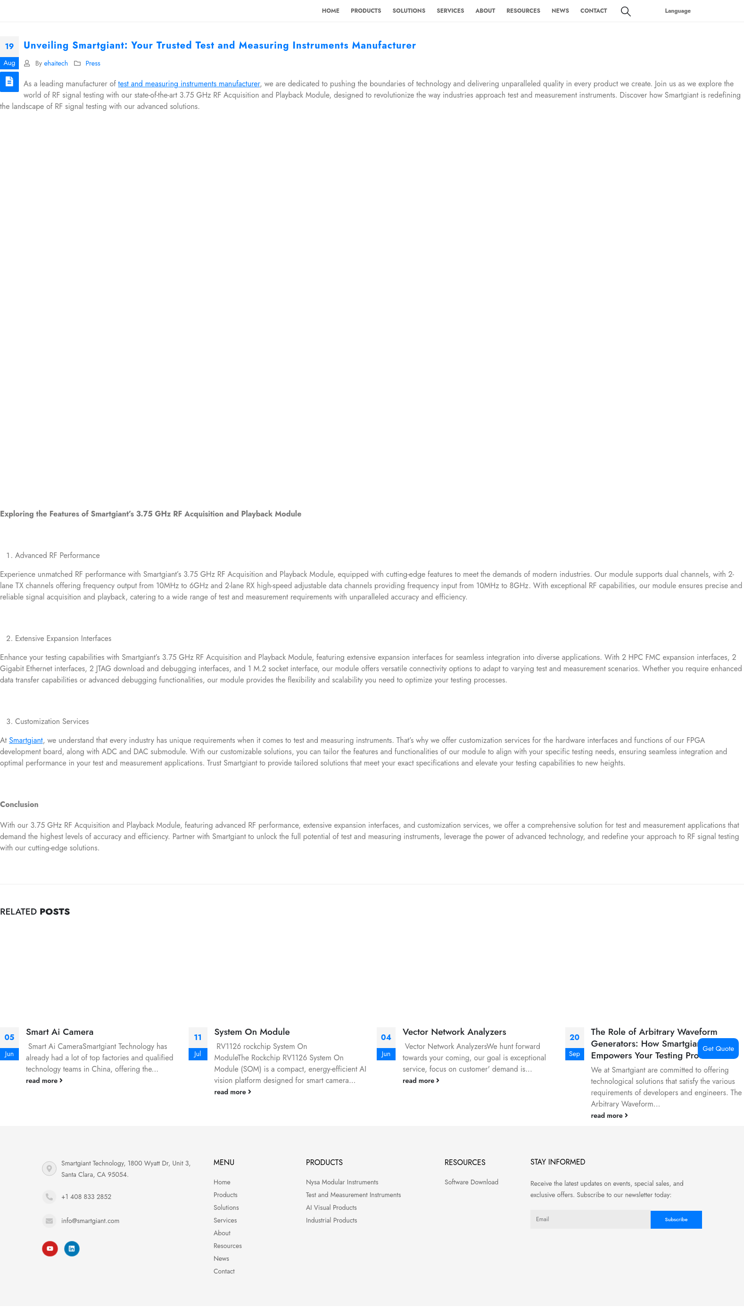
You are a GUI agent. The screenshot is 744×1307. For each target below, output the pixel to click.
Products (366, 11)
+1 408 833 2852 (86, 1196)
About (485, 11)
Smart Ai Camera (60, 1031)
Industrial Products (331, 1220)
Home (330, 11)
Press (92, 63)
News (560, 11)
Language (678, 11)
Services (450, 11)
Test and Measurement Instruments (353, 1194)
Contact (593, 11)
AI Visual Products (331, 1207)
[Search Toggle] (626, 11)
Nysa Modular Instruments (342, 1182)
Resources (523, 11)
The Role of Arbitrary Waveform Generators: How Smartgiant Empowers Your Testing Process (654, 1043)
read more (44, 1080)
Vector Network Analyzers (454, 1031)
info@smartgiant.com (90, 1220)
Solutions (409, 11)
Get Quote (718, 1048)
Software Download (471, 1182)
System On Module (252, 1031)
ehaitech (56, 63)
